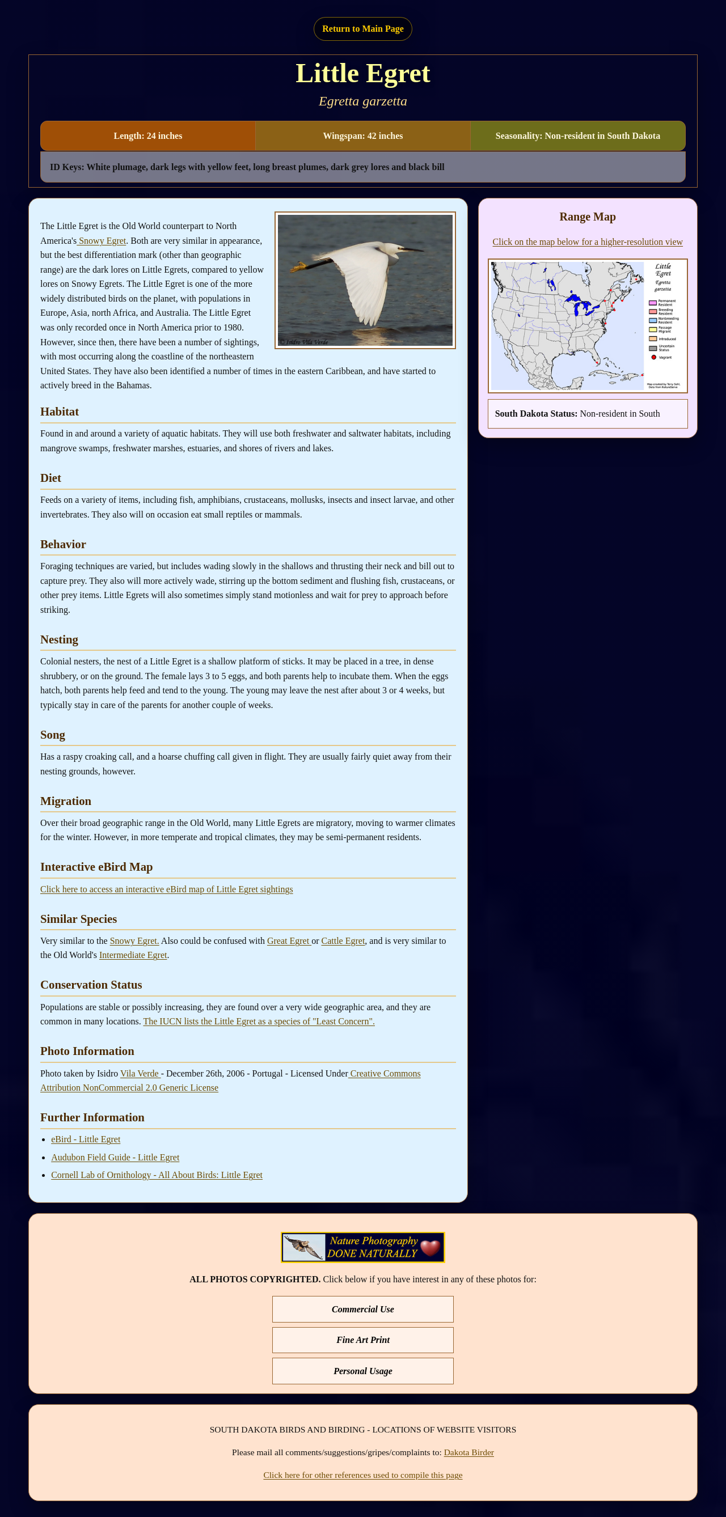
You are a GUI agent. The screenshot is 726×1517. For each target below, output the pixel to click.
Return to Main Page (363, 28)
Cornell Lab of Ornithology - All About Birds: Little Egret (157, 1175)
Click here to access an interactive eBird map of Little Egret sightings (166, 889)
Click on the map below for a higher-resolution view (588, 242)
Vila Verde (140, 1073)
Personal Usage (363, 1371)
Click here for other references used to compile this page (362, 1475)
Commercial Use (363, 1309)
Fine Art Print (363, 1340)
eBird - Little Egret (85, 1139)
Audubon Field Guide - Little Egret (115, 1157)
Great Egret (289, 941)
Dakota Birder (469, 1452)
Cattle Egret (343, 941)
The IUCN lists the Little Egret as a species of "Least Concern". (259, 1021)
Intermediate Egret (133, 955)
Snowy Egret (101, 240)
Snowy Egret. (134, 941)
